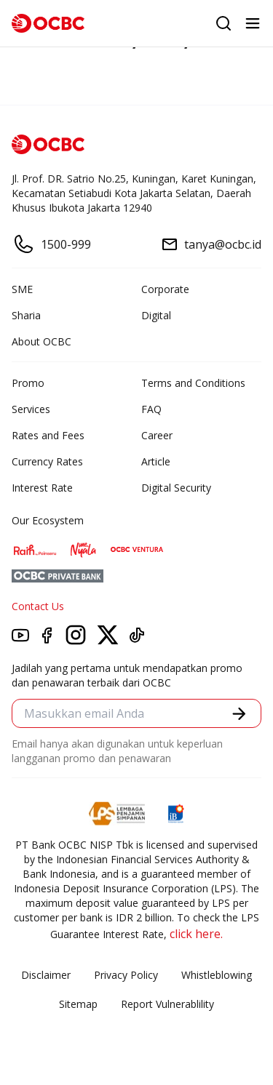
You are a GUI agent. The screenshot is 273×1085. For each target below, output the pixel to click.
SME (22, 289)
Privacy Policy (126, 975)
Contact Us (38, 606)
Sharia (26, 315)
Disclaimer (46, 975)
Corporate (165, 289)
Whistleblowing (216, 975)
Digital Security (176, 488)
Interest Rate (42, 488)
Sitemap (78, 1004)
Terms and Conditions (193, 383)
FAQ (151, 409)
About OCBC (41, 341)
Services (31, 409)
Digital (156, 315)
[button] (239, 714)
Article (155, 461)
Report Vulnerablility (167, 1004)
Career (157, 435)
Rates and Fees (48, 435)
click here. (196, 934)
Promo (28, 383)
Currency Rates (47, 461)
